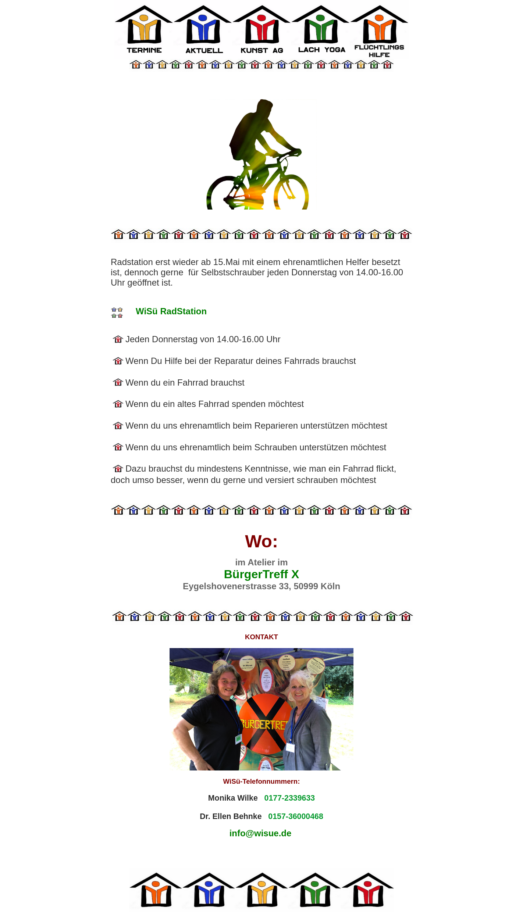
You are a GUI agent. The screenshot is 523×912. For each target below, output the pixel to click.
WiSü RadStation (171, 311)
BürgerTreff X (261, 574)
